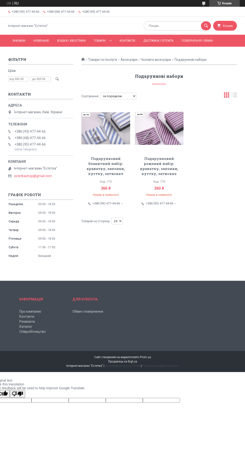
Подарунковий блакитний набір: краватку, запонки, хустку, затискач (106, 166)
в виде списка (234, 96)
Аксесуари (129, 60)
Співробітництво (32, 331)
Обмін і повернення (87, 311)
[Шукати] (206, 25)
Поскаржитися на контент (122, 365)
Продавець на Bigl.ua (122, 361)
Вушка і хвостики (71, 40)
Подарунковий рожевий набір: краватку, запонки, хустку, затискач (159, 166)
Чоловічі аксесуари (156, 60)
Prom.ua (145, 357)
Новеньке (41, 40)
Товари (100, 40)
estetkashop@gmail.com (33, 176)
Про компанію (30, 311)
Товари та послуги (102, 60)
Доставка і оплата (158, 40)
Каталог (25, 326)
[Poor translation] (17, 394)
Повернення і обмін (197, 40)
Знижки (18, 40)
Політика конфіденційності (160, 365)
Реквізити (27, 321)
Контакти (127, 40)
